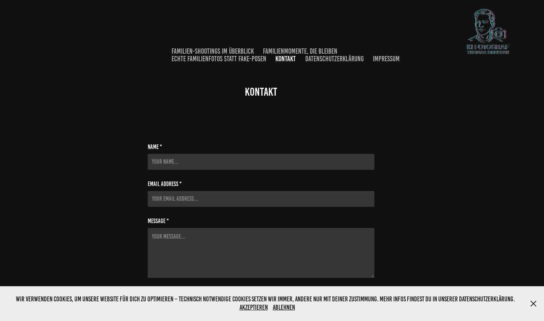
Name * (155, 147)
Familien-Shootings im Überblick (213, 51)
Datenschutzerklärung (334, 59)
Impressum (386, 59)
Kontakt (285, 59)
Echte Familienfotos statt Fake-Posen (219, 59)
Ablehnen (284, 307)
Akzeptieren (254, 307)
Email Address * (165, 184)
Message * (158, 221)
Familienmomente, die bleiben (300, 51)
